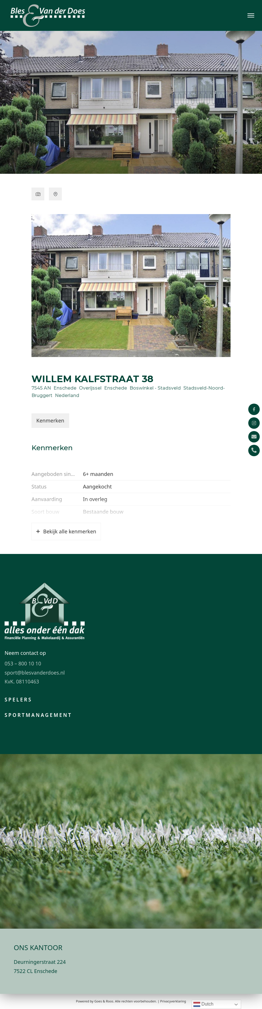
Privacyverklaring (173, 1001)
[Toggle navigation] (251, 15)
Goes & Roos (103, 1001)
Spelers (18, 699)
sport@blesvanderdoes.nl (35, 672)
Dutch (203, 1004)
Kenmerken (50, 420)
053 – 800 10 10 (23, 663)
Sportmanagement (38, 715)
